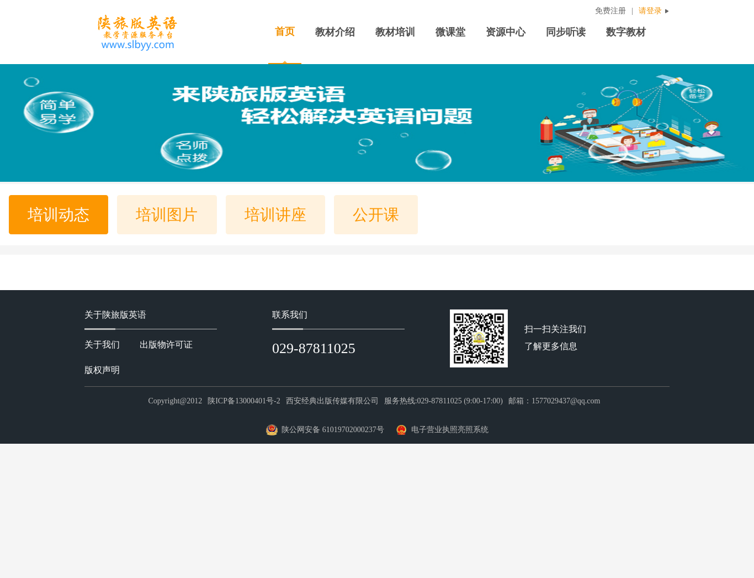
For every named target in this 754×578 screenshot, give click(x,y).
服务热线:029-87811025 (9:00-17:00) (443, 401)
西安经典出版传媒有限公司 (332, 401)
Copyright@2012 (175, 401)
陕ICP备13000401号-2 (244, 401)
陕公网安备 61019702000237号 (333, 429)
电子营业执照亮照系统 (449, 429)
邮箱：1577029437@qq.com (554, 401)
